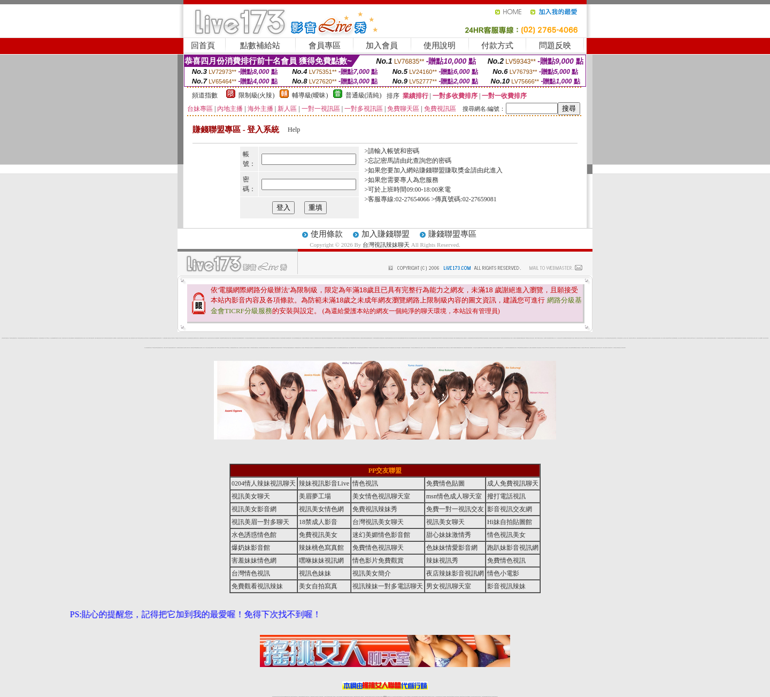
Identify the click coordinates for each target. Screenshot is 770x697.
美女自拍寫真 (276, 347)
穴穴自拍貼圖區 (497, 347)
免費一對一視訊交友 (205, 347)
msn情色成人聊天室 (454, 496)
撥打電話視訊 (506, 496)
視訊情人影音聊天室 (200, 347)
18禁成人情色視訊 (236, 347)
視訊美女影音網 (363, 347)
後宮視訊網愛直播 (315, 347)
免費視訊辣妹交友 (150, 347)
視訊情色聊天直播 (382, 347)
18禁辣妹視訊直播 (485, 347)
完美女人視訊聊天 (421, 347)
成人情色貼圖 (481, 347)
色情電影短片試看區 (514, 347)
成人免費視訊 (302, 347)
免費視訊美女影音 (527, 347)
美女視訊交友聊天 (600, 347)
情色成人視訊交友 (386, 347)
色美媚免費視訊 (592, 347)
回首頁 (203, 45)
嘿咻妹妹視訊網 (321, 560)
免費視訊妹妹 (292, 347)
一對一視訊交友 (474, 347)
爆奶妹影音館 (251, 547)
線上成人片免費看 (450, 347)
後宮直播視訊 (441, 347)
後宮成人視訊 (604, 347)
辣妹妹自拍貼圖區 (509, 347)
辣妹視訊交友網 (501, 347)
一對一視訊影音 (505, 347)
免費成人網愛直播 (490, 347)
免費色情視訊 (192, 347)
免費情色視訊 (506, 560)
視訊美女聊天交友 (562, 347)
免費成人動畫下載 (553, 347)
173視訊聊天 (248, 347)
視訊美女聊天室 (161, 347)
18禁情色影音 (153, 347)
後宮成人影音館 (608, 347)
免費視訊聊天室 (256, 347)
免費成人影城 (438, 347)
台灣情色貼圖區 (399, 347)
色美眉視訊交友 (583, 347)
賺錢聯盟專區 (452, 234)
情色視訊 (365, 483)
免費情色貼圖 (445, 483)
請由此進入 (487, 170)
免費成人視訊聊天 (166, 347)
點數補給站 (260, 45)
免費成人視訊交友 (394, 347)
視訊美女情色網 (570, 347)
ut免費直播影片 (455, 347)
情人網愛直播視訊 (232, 347)
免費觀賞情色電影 (459, 347)
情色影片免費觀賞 (351, 347)
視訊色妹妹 (326, 347)
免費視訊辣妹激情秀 (265, 347)
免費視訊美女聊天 (174, 347)
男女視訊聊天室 (448, 586)
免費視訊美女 (318, 535)
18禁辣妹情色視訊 (307, 347)
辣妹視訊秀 (366, 347)
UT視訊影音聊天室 (359, 347)
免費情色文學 (329, 347)
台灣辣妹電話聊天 (252, 347)
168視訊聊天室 (285, 347)
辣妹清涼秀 (405, 347)
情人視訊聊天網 (311, 347)
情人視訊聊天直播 (188, 347)
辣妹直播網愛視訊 (574, 347)
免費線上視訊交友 (596, 347)
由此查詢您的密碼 (425, 160)
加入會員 (382, 45)
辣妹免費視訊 (296, 347)
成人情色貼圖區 (566, 347)
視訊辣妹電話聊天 (280, 347)
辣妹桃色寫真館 (321, 547)
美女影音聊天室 (373, 347)
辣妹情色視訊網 (157, 347)
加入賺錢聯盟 (385, 234)
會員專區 (325, 45)
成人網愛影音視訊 (578, 347)
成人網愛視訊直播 (289, 347)
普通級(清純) (363, 95)
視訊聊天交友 (218, 347)
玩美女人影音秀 (549, 347)
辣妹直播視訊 (408, 347)
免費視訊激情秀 (319, 347)
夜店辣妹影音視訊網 (333, 347)
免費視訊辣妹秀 (374, 509)
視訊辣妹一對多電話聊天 (387, 586)
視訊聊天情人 (299, 347)
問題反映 (555, 45)
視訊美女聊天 (251, 496)
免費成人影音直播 (183, 347)
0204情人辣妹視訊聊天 (264, 483)
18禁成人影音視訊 (446, 347)
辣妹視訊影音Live (324, 483)
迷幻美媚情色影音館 (178, 347)
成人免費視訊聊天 (512, 483)
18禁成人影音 (318, 522)
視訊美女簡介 (611, 347)
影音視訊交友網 (210, 347)
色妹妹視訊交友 (615, 347)
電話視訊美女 (466, 347)
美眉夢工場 (315, 496)
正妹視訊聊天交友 (241, 347)
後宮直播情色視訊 (539, 347)
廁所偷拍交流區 (523, 347)
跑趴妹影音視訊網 (512, 547)
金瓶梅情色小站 (535, 347)
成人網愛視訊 (402, 347)
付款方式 (497, 45)
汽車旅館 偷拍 (462, 347)
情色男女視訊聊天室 (429, 347)
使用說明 (440, 45)
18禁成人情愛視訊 (587, 347)
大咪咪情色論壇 (519, 347)
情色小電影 (268, 347)
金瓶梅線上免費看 (531, 347)
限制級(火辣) (256, 95)
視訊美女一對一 (425, 347)
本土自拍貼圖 (478, 347)
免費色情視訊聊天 (434, 347)
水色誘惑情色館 (170, 347)
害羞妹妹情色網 (254, 560)
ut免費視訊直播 (342, 347)
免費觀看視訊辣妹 (273, 347)
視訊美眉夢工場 (377, 347)
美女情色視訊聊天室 (381, 496)
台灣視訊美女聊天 (378, 522)
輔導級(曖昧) (310, 95)
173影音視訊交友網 (413, 347)
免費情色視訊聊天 (378, 547)
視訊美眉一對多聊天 (214, 347)
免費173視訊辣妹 (222, 347)
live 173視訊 (354, 347)
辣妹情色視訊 (323, 347)
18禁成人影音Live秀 (545, 347)
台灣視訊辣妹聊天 (386, 244)
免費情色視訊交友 (619, 347)
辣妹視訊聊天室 (558, 347)
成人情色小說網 (338, 347)
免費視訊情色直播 (470, 347)
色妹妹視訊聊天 (261, 347)
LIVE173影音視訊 (227, 347)
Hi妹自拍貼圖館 (390, 347)
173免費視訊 (370, 347)
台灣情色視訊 (251, 573)
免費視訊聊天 (417, 347)
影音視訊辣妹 (494, 347)
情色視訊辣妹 (245, 347)
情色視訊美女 (506, 535)
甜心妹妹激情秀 (448, 535)
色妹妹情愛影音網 (196, 347)
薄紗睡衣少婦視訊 (346, 347)
